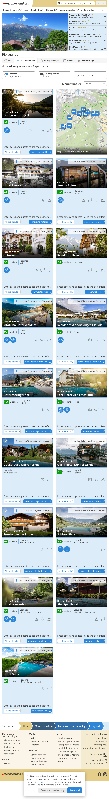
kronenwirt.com (95, 292)
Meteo (61, 761)
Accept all (75, 790)
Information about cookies (95, 748)
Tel (21, 263)
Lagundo (25, 400)
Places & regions (11, 10)
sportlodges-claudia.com (91, 362)
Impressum (101, 741)
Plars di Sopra (10, 473)
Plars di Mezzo (27, 542)
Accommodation (68, 10)
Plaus (76, 332)
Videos (34, 738)
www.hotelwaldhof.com (38, 362)
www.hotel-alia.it (95, 641)
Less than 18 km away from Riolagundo (88, 301)
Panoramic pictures (40, 741)
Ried (23, 403)
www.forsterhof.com (93, 501)
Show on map (81, 122)
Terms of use (101, 738)
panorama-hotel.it (41, 222)
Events (7, 763)
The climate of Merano (68, 754)
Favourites (87, 10)
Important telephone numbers (69, 758)
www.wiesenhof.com (40, 641)
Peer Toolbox (99, 760)
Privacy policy (100, 744)
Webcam (35, 744)
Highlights (51, 10)
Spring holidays (38, 754)
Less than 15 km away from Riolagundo (35, 91)
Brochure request (66, 738)
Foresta (77, 473)
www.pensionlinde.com (38, 571)
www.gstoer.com (42, 711)
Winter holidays (38, 764)
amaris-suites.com (94, 222)
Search (101, 3)
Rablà (22, 123)
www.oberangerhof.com (38, 501)
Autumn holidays (39, 761)
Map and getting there (68, 741)
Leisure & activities (32, 10)
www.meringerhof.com (39, 432)
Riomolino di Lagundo (30, 612)
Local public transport (68, 744)
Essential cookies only (52, 790)
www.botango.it (42, 292)
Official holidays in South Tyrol (69, 751)
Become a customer (96, 763)
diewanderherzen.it (94, 432)
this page (41, 782)
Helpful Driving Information (69, 748)
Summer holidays (39, 758)
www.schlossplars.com (92, 571)
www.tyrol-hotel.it (41, 152)
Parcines (24, 121)
